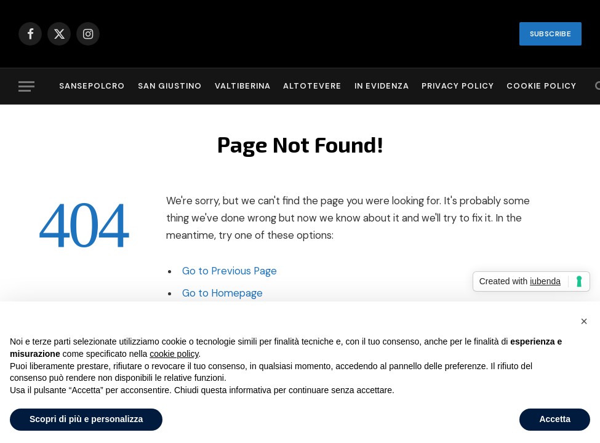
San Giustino (170, 86)
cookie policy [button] (174, 354)
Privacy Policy (458, 86)
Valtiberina (243, 86)
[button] (584, 321)
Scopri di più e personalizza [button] (86, 419)
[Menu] (26, 86)
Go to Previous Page (229, 271)
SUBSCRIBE (550, 34)
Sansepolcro (92, 86)
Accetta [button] (554, 419)
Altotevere (312, 86)
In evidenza (381, 86)
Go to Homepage (222, 293)
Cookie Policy (541, 86)
